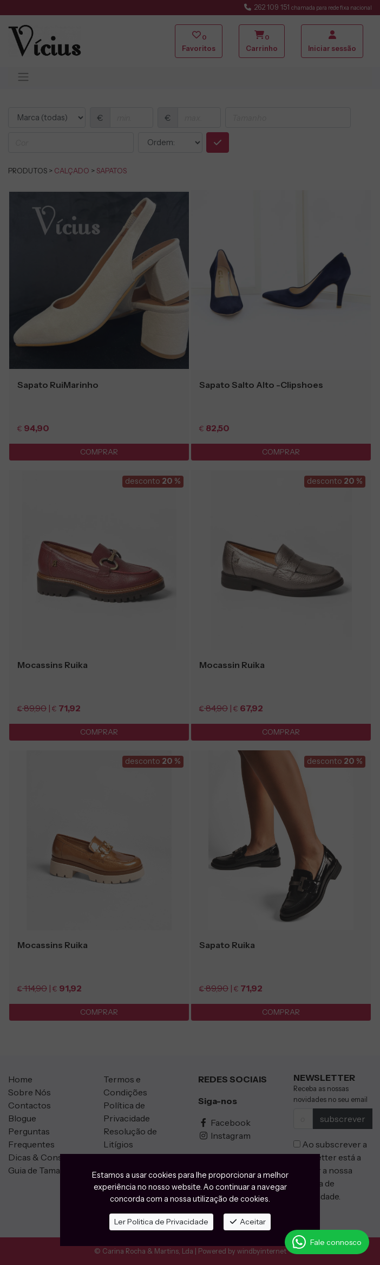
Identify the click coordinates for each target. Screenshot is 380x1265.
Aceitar (247, 1222)
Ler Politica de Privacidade (161, 1222)
